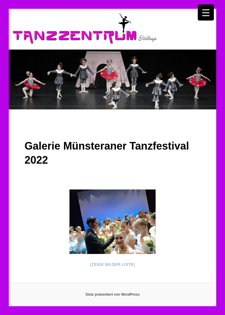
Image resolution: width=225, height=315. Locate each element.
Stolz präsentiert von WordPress (112, 294)
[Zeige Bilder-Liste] (112, 264)
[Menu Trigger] (206, 12)
